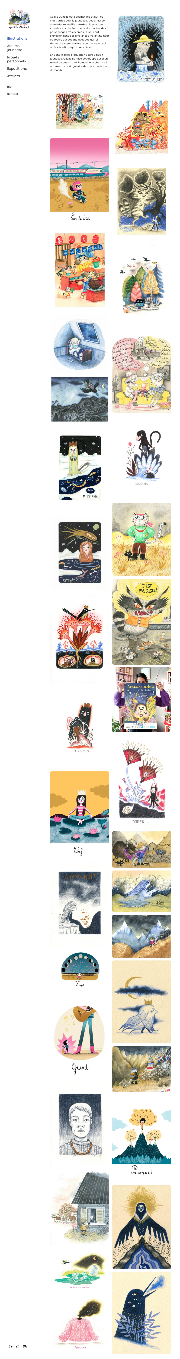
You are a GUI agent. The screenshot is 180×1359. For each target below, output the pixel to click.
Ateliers (13, 76)
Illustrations (17, 38)
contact (12, 94)
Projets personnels (16, 59)
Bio (9, 87)
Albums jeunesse (14, 47)
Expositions (17, 68)
